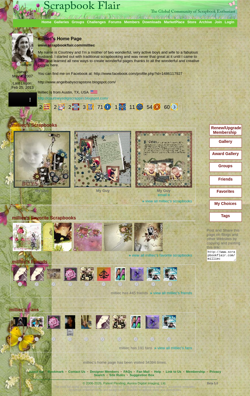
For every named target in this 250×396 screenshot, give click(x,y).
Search (99, 375)
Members (132, 22)
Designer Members (104, 371)
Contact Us (76, 371)
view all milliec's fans (173, 348)
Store (191, 22)
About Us (36, 371)
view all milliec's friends (171, 293)
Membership (195, 371)
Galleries (61, 22)
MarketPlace (174, 22)
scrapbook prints (148, 389)
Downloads (151, 22)
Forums (114, 22)
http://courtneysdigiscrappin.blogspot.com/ (73, 98)
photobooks (173, 389)
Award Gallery (225, 153)
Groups (78, 22)
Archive (205, 22)
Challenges (96, 22)
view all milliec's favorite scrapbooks (160, 255)
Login (229, 22)
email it (164, 195)
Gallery (225, 141)
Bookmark (56, 371)
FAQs (127, 371)
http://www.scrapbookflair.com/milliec (222, 256)
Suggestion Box (142, 375)
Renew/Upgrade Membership (226, 130)
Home (46, 22)
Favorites (225, 191)
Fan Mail (143, 371)
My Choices (226, 203)
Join (218, 22)
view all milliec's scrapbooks (167, 201)
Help (157, 371)
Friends (225, 179)
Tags (225, 215)
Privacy (215, 371)
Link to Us (173, 371)
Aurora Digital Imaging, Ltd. (146, 383)
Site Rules (117, 375)
